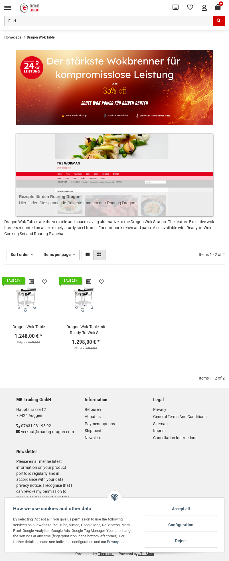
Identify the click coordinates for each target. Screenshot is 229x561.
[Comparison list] (175, 7)
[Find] (108, 21)
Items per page (57, 254)
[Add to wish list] (44, 281)
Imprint (159, 430)
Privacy (159, 409)
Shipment (93, 430)
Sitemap (160, 423)
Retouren (93, 409)
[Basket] (218, 8)
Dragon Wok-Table (29, 326)
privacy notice (28, 485)
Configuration (180, 524)
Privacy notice (118, 542)
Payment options (100, 423)
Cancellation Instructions (175, 437)
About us (93, 416)
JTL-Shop (146, 554)
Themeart (106, 554)
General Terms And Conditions (179, 416)
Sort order (20, 254)
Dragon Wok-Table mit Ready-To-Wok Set (85, 329)
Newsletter (94, 437)
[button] (204, 8)
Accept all (181, 508)
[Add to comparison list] (31, 281)
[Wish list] (190, 7)
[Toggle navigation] (7, 8)
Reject (181, 540)
